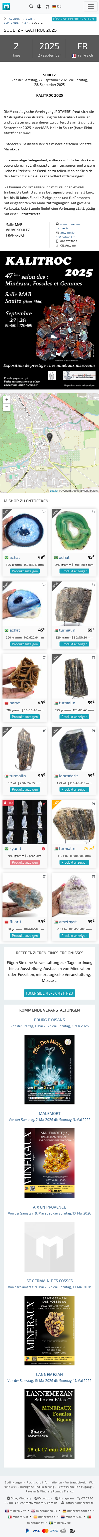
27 (26, 22)
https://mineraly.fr (79, 1502)
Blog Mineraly (19, 1498)
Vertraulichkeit (75, 1482)
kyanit (12, 848)
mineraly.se (60, 1522)
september (12, 22)
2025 (29, 18)
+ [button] (6, 400)
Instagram (64, 1498)
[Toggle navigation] (91, 6)
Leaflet (54, 490)
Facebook (43, 1498)
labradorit (66, 775)
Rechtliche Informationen (44, 1482)
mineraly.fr (15, 1510)
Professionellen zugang (75, 1486)
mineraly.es (45, 1516)
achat (12, 557)
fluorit (12, 921)
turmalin (64, 629)
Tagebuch (14, 18)
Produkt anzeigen (25, 571)
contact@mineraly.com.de (39, 1502)
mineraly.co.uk (44, 1510)
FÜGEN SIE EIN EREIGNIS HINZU (49, 993)
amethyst (65, 921)
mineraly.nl (71, 1516)
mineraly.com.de (77, 1510)
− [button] (6, 407)
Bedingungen (14, 1482)
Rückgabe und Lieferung (37, 1486)
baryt (12, 702)
